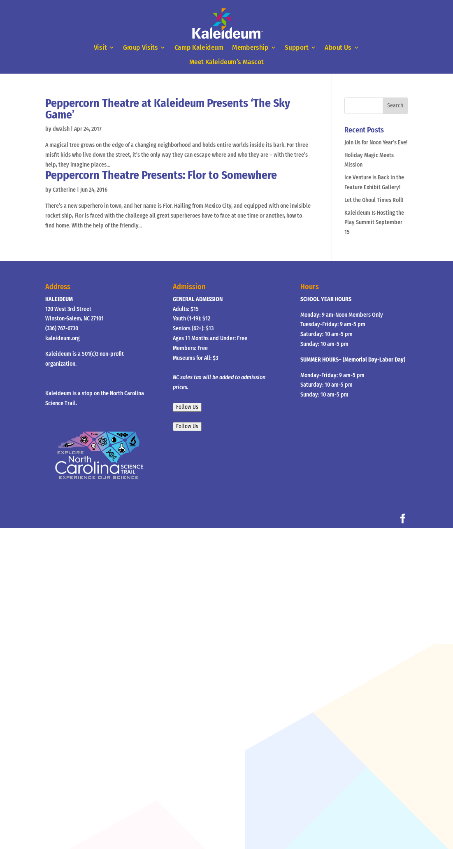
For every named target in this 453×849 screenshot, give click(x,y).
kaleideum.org (62, 338)
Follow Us (187, 407)
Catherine (64, 189)
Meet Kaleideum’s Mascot (226, 62)
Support (297, 48)
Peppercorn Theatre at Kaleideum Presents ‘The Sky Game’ (167, 108)
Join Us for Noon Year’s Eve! (375, 142)
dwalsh (61, 128)
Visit (100, 48)
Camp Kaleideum (199, 48)
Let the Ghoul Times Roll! (373, 200)
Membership (250, 48)
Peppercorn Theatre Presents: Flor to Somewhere (161, 175)
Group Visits (140, 48)
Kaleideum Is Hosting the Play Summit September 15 (374, 222)
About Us (338, 48)
